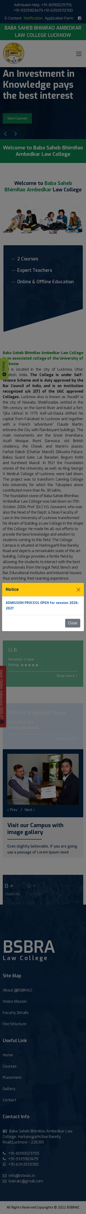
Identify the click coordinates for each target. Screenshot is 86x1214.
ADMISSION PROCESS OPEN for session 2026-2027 (42, 606)
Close (72, 623)
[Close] (78, 589)
